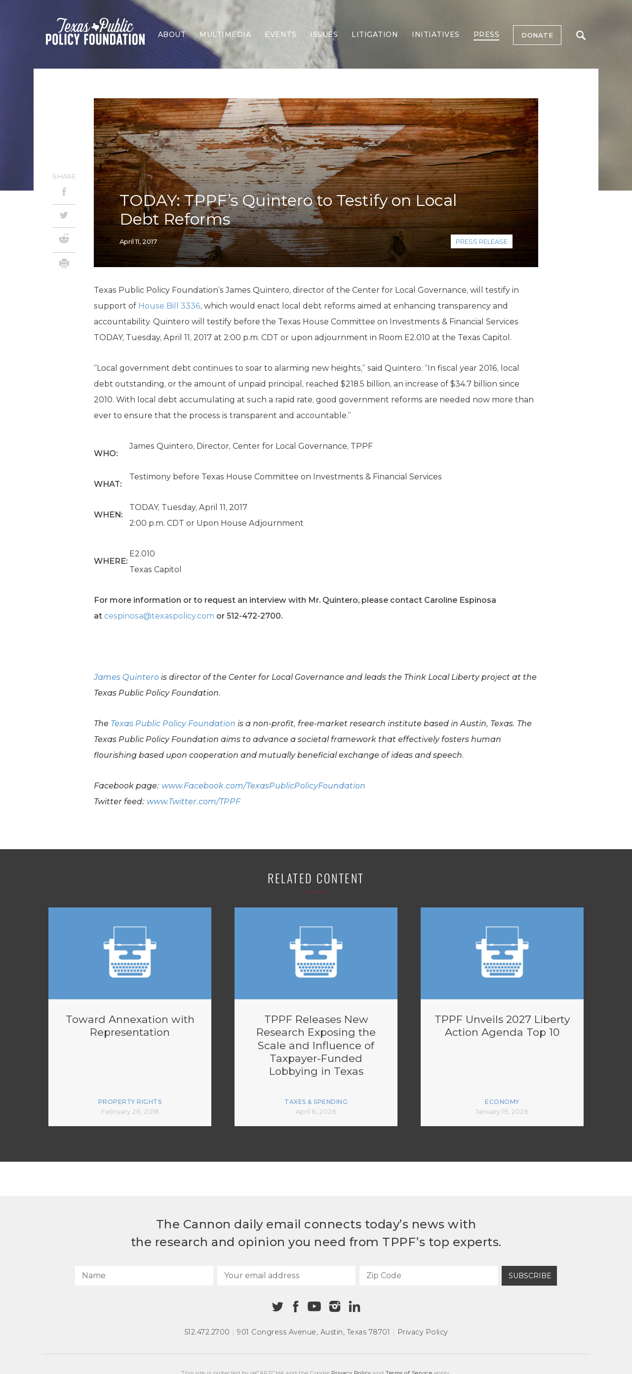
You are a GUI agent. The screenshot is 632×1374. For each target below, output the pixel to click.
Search (581, 35)
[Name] (144, 1276)
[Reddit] (64, 240)
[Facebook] (64, 193)
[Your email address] (286, 1276)
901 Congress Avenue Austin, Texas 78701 (313, 1332)
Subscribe (530, 1275)
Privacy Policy (422, 1332)
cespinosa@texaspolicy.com (159, 616)
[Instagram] (335, 1306)
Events (280, 34)
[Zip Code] (428, 1276)
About (172, 34)
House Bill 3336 (169, 306)
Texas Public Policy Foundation (173, 723)
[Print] (64, 265)
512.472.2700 (207, 1332)
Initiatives (436, 34)
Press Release (482, 241)
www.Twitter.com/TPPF (193, 801)
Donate (537, 35)
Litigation (375, 34)
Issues (324, 34)
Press (487, 34)
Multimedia (225, 34)
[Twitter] (64, 216)
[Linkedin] (354, 1306)
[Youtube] (314, 1307)
